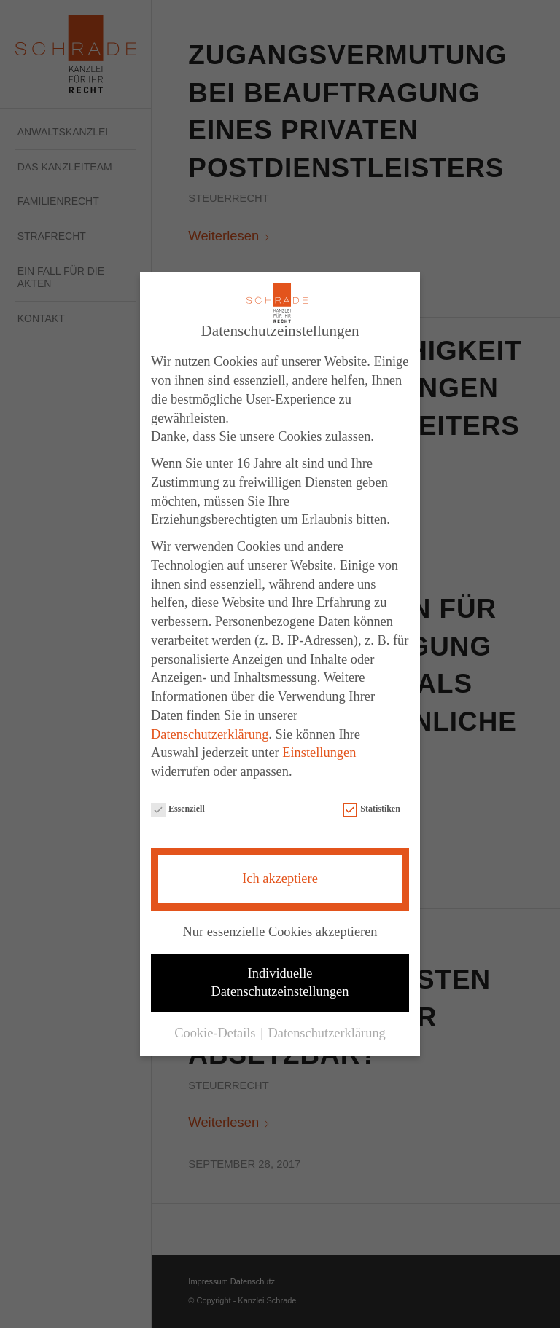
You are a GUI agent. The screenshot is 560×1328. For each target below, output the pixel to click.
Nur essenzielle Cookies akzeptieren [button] (279, 927)
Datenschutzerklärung (209, 730)
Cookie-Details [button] (216, 1028)
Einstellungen (319, 748)
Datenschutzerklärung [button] (326, 1028)
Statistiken (371, 805)
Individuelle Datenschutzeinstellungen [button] (280, 977)
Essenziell (178, 805)
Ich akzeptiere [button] (280, 874)
